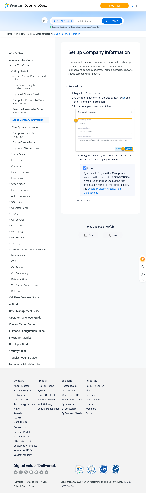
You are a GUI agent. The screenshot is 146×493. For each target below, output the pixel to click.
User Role (16, 201)
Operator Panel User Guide (25, 317)
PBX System (17, 237)
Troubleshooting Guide (23, 357)
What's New (16, 53)
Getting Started (43, 33)
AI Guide (14, 304)
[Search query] (98, 21)
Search (112, 21)
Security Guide (17, 351)
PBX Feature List (22, 441)
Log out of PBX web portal (26, 148)
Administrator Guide (24, 33)
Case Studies (92, 395)
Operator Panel (19, 207)
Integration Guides (20, 337)
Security (15, 243)
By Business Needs (72, 413)
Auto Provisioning (20, 196)
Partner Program (23, 390)
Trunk (14, 213)
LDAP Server (18, 178)
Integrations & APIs (72, 399)
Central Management (49, 408)
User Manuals (93, 399)
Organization (18, 184)
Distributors (20, 395)
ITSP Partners (21, 399)
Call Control (17, 219)
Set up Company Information (66, 33)
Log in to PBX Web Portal (25, 94)
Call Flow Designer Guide (24, 297)
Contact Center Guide (22, 324)
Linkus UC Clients (47, 395)
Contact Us (20, 427)
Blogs (89, 390)
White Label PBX (70, 395)
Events (17, 417)
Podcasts (91, 413)
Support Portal (22, 432)
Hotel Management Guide (24, 311)
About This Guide (19, 65)
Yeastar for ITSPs (23, 450)
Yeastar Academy (23, 454)
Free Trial (114, 5)
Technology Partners (25, 404)
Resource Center (95, 385)
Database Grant (19, 279)
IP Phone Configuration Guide (27, 331)
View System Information (25, 127)
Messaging (17, 231)
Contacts (16, 166)
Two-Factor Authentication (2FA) (28, 249)
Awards (18, 413)
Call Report (17, 267)
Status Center (18, 154)
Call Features (18, 225)
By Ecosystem (69, 408)
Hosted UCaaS (69, 385)
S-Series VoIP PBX (47, 399)
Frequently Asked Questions (25, 364)
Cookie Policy (28, 486)
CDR (13, 261)
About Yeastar (21, 385)
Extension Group (20, 190)
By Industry (68, 404)
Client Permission (20, 172)
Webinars (91, 408)
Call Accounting (19, 273)
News (17, 408)
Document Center (37, 5)
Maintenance (18, 255)
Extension (16, 160)
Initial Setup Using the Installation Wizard (24, 87)
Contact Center (70, 390)
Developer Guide (19, 344)
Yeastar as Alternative (25, 445)
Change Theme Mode (23, 142)
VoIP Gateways (46, 404)
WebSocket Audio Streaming (26, 285)
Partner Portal (21, 436)
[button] (7, 53)
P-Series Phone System (46, 388)
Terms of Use (31, 481)
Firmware (91, 404)
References (17, 291)
